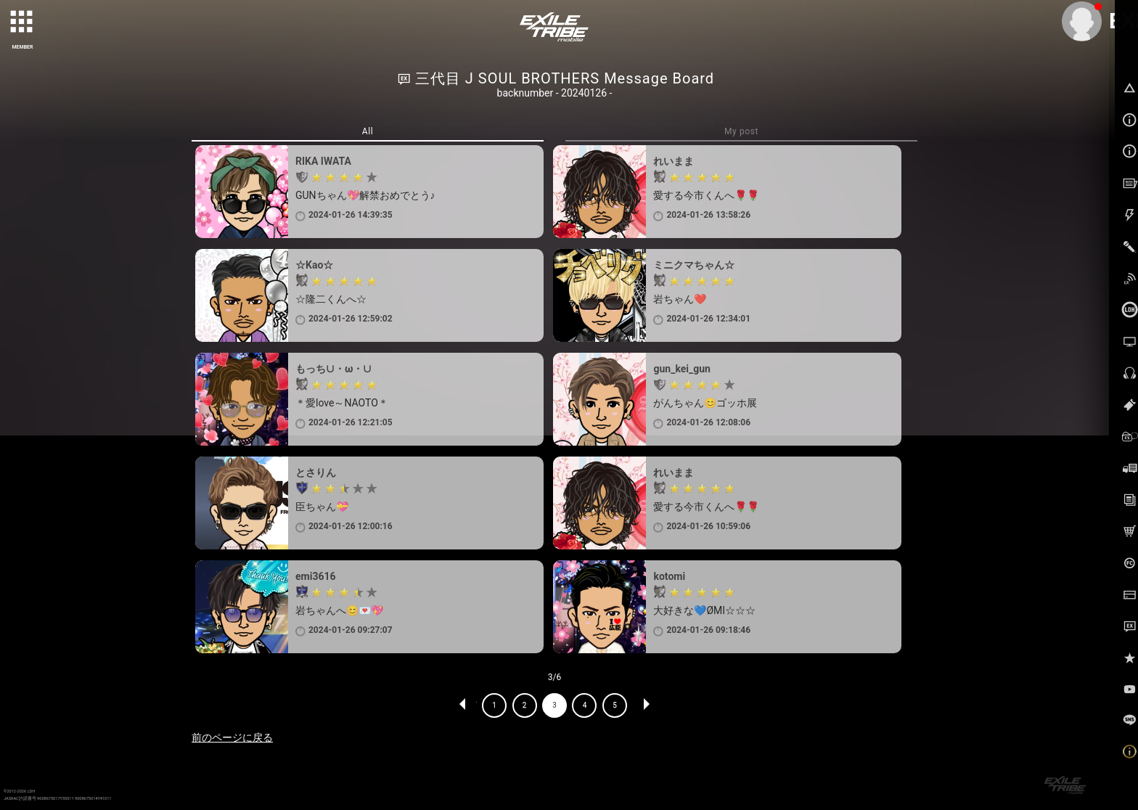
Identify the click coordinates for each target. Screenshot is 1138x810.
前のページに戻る (232, 737)
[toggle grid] (22, 22)
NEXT (646, 705)
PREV (463, 705)
